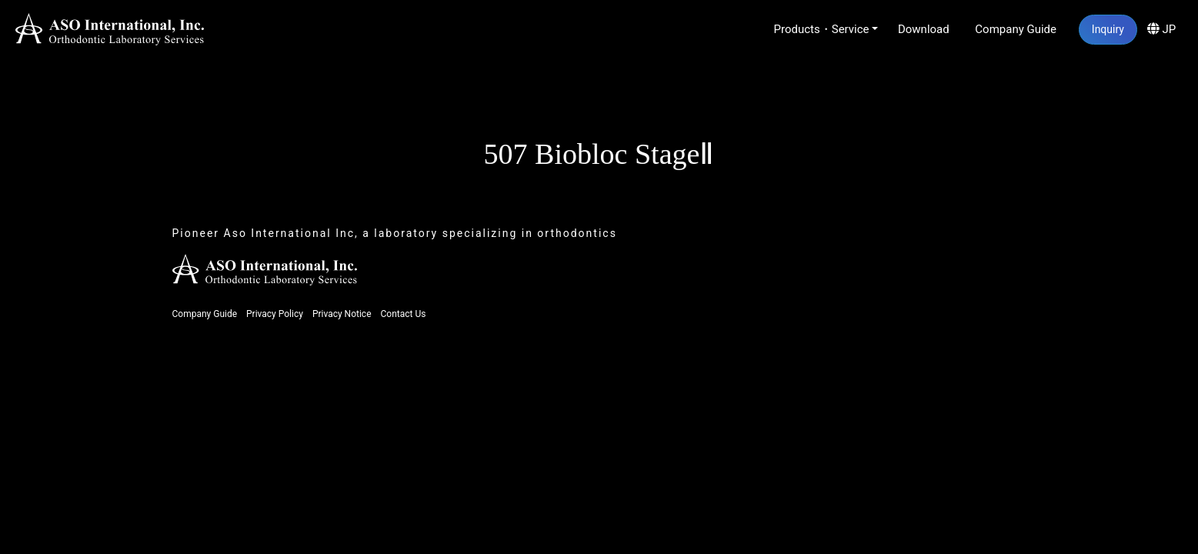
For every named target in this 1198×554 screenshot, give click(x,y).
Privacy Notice (342, 314)
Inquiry (1108, 29)
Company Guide (1015, 29)
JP (1161, 29)
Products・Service (821, 29)
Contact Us (402, 314)
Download (923, 29)
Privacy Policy (274, 314)
